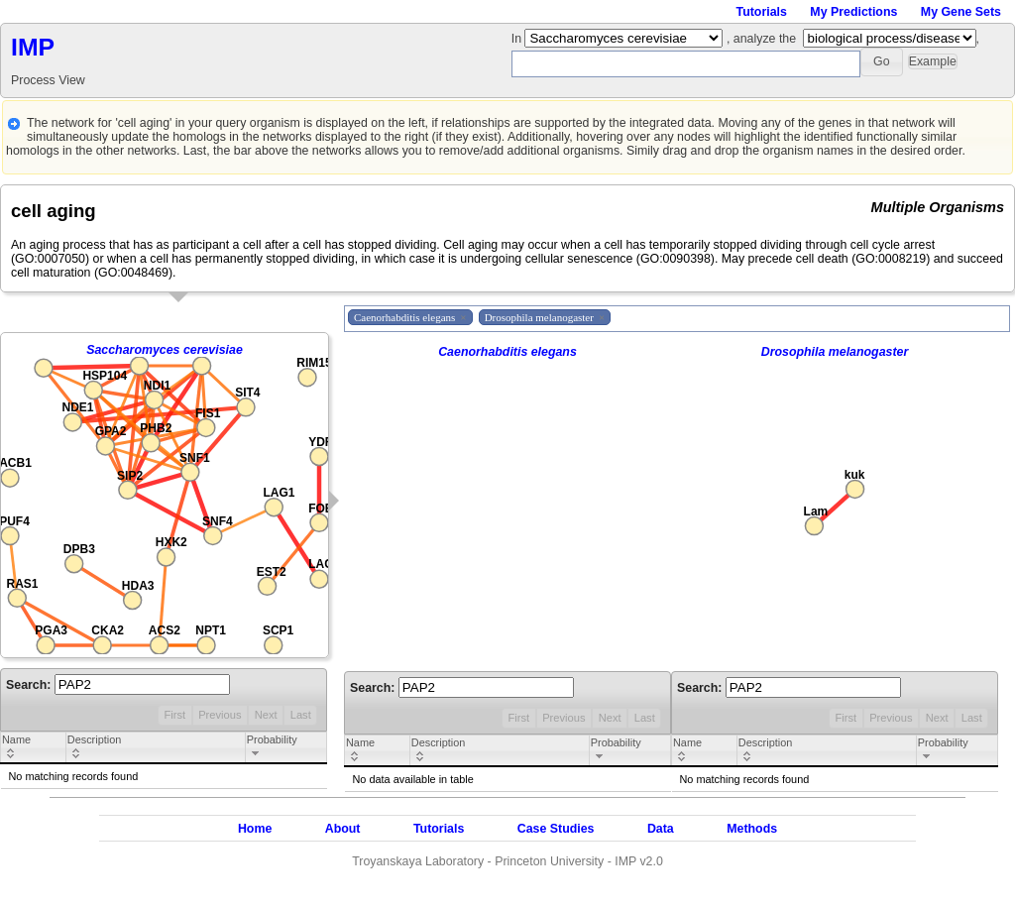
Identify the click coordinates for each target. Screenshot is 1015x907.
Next (266, 715)
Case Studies (556, 829)
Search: (118, 685)
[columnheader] (33, 748)
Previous (219, 715)
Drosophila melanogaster (835, 352)
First (174, 715)
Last (300, 715)
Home (255, 829)
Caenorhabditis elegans (507, 352)
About (343, 829)
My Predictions (853, 12)
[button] (881, 62)
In (518, 39)
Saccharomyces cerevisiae (164, 350)
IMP (33, 47)
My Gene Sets (961, 12)
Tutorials (761, 12)
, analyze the (761, 39)
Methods (752, 829)
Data (660, 829)
